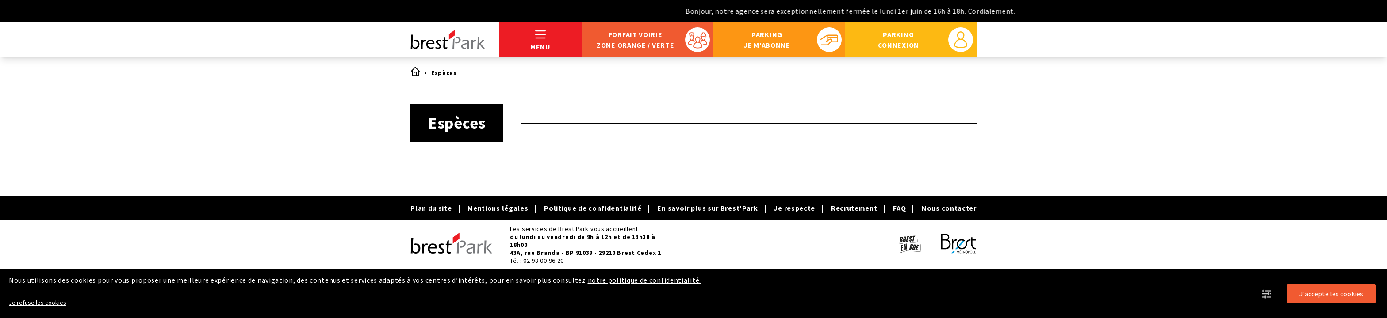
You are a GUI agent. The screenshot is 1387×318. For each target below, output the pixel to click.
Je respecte (794, 208)
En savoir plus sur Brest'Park (707, 208)
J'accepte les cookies (1331, 293)
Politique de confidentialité (593, 208)
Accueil (414, 71)
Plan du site (431, 208)
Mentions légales (497, 208)
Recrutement (854, 208)
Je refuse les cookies (37, 303)
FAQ (899, 208)
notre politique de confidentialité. (644, 280)
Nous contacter (949, 208)
